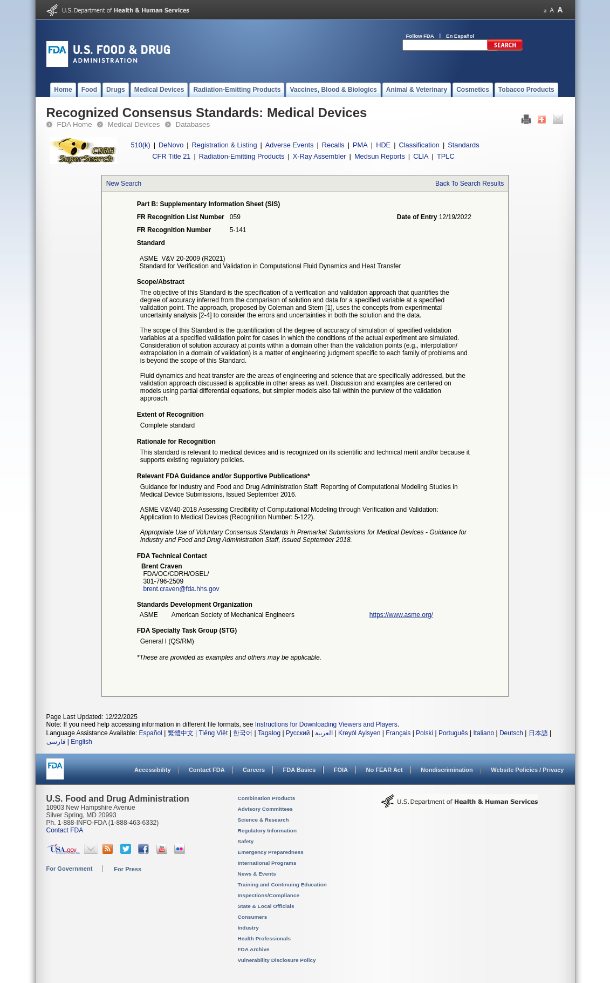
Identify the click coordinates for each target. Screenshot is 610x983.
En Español (460, 36)
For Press (127, 869)
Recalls (333, 145)
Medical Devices (134, 124)
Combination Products (267, 798)
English (81, 741)
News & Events (257, 874)
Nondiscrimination (447, 770)
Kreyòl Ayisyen (359, 733)
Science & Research (263, 820)
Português (453, 733)
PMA (360, 145)
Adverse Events (289, 145)
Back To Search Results (469, 183)
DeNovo (171, 145)
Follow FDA (420, 36)
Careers (254, 770)
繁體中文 (181, 733)
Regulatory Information (267, 830)
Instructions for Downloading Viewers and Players (326, 724)
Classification (419, 145)
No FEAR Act (384, 770)
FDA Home (74, 124)
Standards (463, 145)
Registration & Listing (224, 145)
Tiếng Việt (213, 733)
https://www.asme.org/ (401, 615)
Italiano (483, 733)
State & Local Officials (266, 906)
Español (150, 733)
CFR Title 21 (171, 156)
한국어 (242, 733)
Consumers (253, 917)
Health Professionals (264, 938)
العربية (324, 733)
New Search (123, 183)
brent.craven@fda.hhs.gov (181, 589)
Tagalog (269, 733)
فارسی (56, 741)
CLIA (420, 156)
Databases (193, 124)
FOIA (341, 770)
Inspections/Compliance (269, 895)
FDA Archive (254, 949)
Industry (248, 928)
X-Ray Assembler (319, 156)
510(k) (140, 145)
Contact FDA (207, 770)
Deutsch (511, 733)
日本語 (538, 733)
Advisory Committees (265, 809)
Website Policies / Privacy (527, 770)
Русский (298, 733)
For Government (69, 868)
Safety (246, 841)
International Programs (267, 863)
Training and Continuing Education (282, 884)
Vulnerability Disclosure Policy (277, 960)
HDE (383, 145)
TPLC (446, 156)
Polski (424, 733)
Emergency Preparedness (271, 852)
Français (398, 733)
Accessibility (152, 770)
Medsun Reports (379, 156)
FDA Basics (299, 770)
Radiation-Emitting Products (242, 156)
